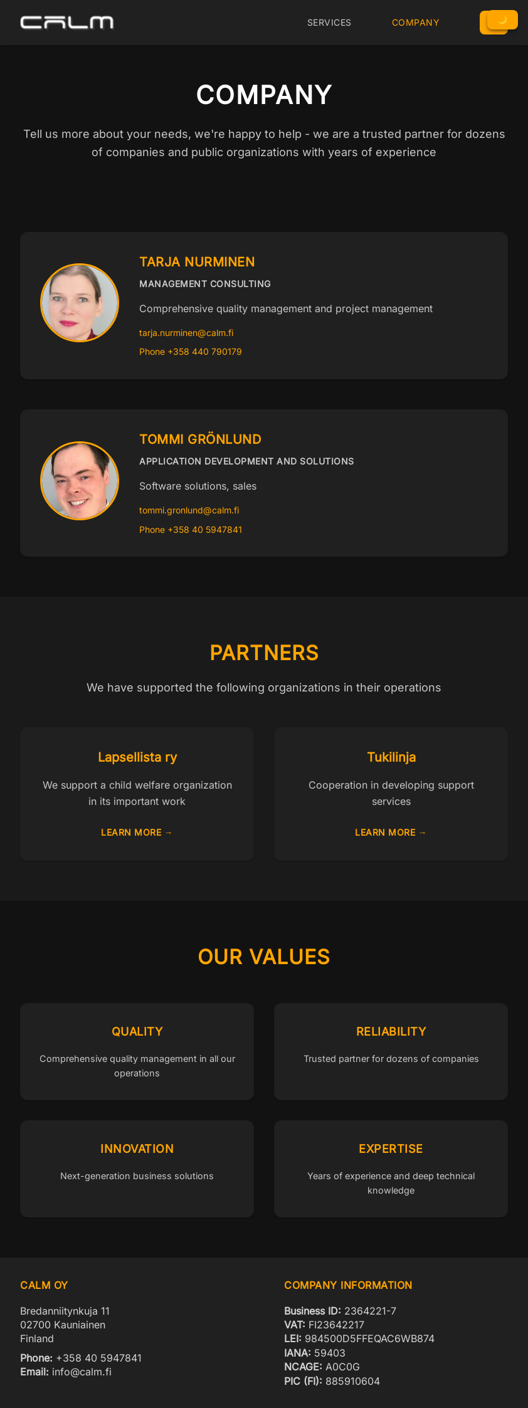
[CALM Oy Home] (67, 22)
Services (329, 22)
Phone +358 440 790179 (190, 351)
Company (416, 22)
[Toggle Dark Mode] (502, 19)
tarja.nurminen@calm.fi (186, 332)
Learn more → (137, 832)
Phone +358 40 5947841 (190, 529)
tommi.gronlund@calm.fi (189, 510)
